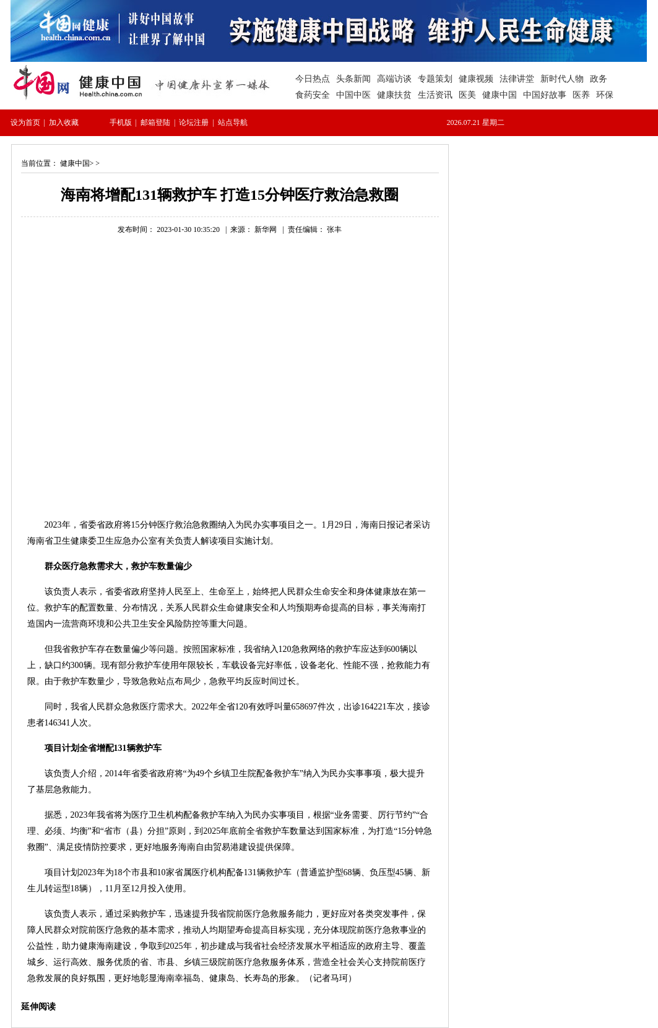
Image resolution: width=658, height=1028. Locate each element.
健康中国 (75, 163)
